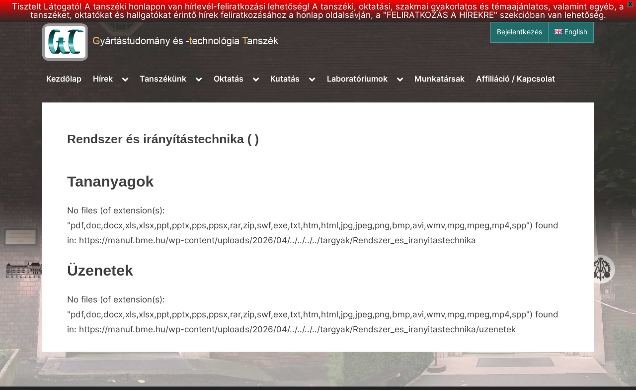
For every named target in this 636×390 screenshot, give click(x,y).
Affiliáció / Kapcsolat (515, 79)
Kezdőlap (63, 79)
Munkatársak (439, 79)
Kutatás (285, 79)
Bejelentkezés (519, 32)
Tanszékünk (163, 79)
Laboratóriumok (357, 79)
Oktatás (228, 79)
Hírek (103, 79)
